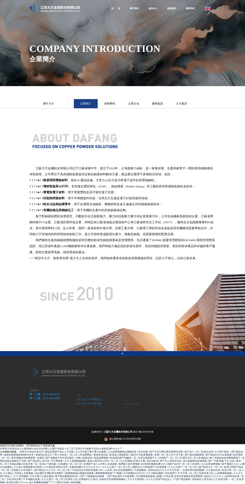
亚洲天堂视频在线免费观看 (188, 476)
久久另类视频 (21, 476)
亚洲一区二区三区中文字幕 (169, 455)
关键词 (41, 458)
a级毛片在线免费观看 (141, 455)
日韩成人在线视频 (24, 473)
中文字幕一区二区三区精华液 (193, 473)
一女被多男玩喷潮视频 (192, 470)
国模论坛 (137, 467)
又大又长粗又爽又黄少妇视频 (91, 451)
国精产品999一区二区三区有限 (183, 464)
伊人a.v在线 (105, 470)
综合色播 (143, 451)
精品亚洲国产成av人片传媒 (59, 451)
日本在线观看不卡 (148, 458)
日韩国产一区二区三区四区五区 (176, 458)
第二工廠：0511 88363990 (44, 410)
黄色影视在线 (101, 455)
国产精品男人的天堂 (39, 461)
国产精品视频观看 (195, 455)
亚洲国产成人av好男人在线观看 (100, 464)
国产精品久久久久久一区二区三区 (52, 470)
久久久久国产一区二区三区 (116, 467)
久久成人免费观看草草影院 (28, 467)
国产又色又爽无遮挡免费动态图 (166, 451)
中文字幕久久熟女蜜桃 (42, 476)
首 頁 (115, 8)
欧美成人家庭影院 (119, 455)
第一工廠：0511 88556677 (44, 406)
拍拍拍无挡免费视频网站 (113, 479)
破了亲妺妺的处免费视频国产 (225, 458)
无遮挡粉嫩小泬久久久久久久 (85, 467)
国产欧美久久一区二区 (211, 467)
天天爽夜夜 (57, 461)
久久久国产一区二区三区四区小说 (60, 479)
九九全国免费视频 (211, 464)
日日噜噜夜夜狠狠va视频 (149, 476)
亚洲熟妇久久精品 (89, 479)
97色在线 (168, 476)
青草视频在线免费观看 (23, 458)
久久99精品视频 (155, 473)
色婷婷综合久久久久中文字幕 (163, 470)
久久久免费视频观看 (75, 461)
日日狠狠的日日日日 (134, 473)
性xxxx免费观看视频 (221, 473)
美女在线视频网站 (123, 470)
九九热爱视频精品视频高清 (122, 451)
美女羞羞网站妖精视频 (195, 461)
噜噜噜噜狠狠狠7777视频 (108, 473)
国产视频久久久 (230, 464)
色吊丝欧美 (153, 461)
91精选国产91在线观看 (155, 467)
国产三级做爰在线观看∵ (93, 476)
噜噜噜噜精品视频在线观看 (79, 473)
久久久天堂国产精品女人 (159, 479)
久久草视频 (126, 461)
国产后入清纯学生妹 (171, 461)
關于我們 (134, 8)
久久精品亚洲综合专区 (56, 467)
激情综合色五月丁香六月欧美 (51, 455)
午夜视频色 (140, 470)
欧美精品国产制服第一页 (123, 458)
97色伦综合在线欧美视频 (85, 470)
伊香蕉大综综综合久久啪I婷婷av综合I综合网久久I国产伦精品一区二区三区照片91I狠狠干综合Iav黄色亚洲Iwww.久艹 (61, 448)
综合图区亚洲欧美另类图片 (49, 473)
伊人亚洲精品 (201, 458)
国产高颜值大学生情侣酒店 (60, 458)
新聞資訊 (171, 8)
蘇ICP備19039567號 (143, 432)
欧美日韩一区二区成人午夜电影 (40, 464)
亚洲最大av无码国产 (22, 470)
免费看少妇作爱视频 (129, 464)
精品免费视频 (101, 458)
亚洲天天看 (139, 461)
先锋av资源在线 (84, 458)
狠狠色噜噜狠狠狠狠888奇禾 (19, 455)
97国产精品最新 (182, 479)
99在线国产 (171, 473)
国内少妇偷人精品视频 (69, 482)
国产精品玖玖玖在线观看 (219, 455)
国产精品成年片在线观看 (121, 476)
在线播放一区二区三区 (70, 464)
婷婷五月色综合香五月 (32, 451)
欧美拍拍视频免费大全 (154, 464)
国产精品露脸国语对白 (67, 476)
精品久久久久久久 (214, 476)
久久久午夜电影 (136, 479)
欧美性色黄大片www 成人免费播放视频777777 (31, 482)
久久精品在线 (213, 470)
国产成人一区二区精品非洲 (199, 451)
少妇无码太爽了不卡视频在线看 (23, 479)
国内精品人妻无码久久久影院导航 (210, 479)
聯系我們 (190, 8)
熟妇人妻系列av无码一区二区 (103, 461)
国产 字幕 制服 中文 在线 (221, 461)
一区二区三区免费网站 (80, 455)
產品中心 (153, 8)
